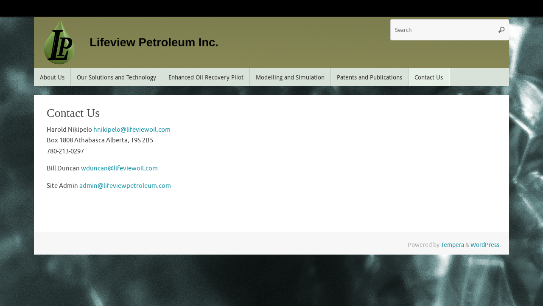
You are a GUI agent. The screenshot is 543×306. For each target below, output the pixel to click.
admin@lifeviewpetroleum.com (125, 186)
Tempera (452, 245)
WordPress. (485, 245)
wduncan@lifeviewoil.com (119, 168)
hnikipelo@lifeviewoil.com (132, 130)
